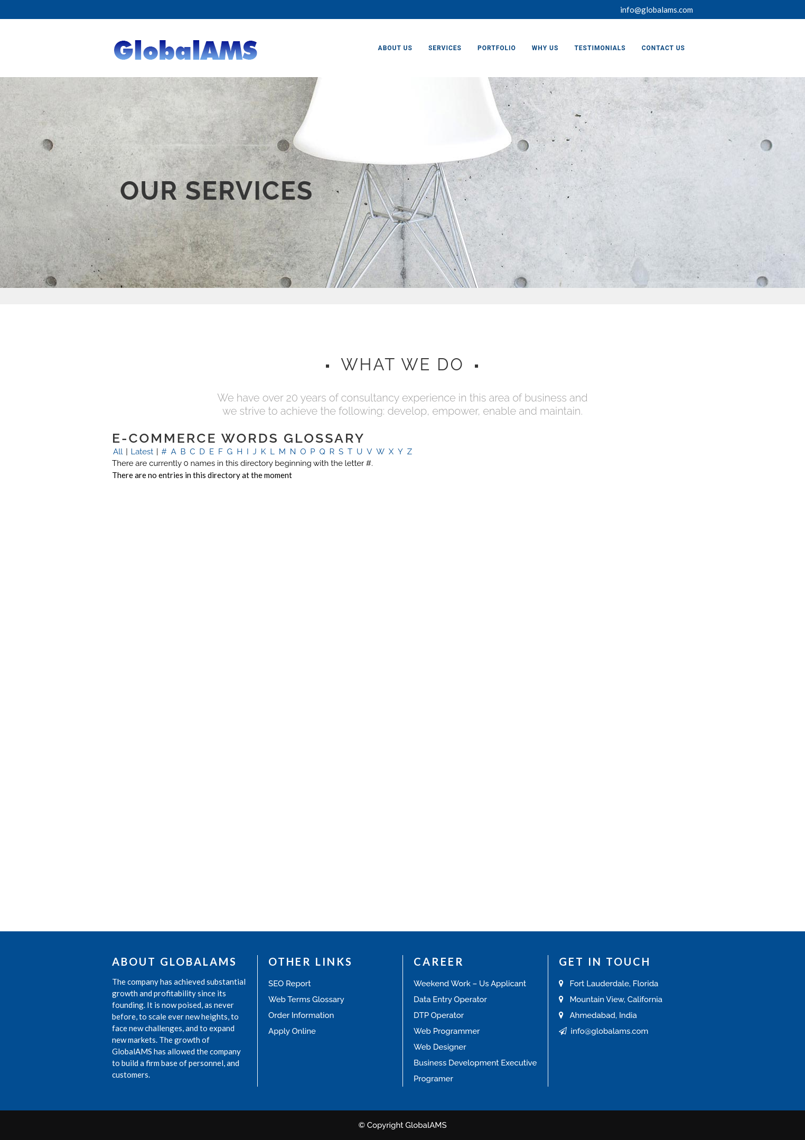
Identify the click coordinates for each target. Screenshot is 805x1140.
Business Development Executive (475, 1063)
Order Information (301, 1015)
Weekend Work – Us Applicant (470, 983)
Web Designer (440, 1047)
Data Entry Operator (450, 999)
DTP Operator (439, 1015)
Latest (141, 451)
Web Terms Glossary (306, 999)
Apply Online (292, 1031)
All (118, 451)
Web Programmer (447, 1031)
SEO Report (289, 983)
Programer (433, 1078)
